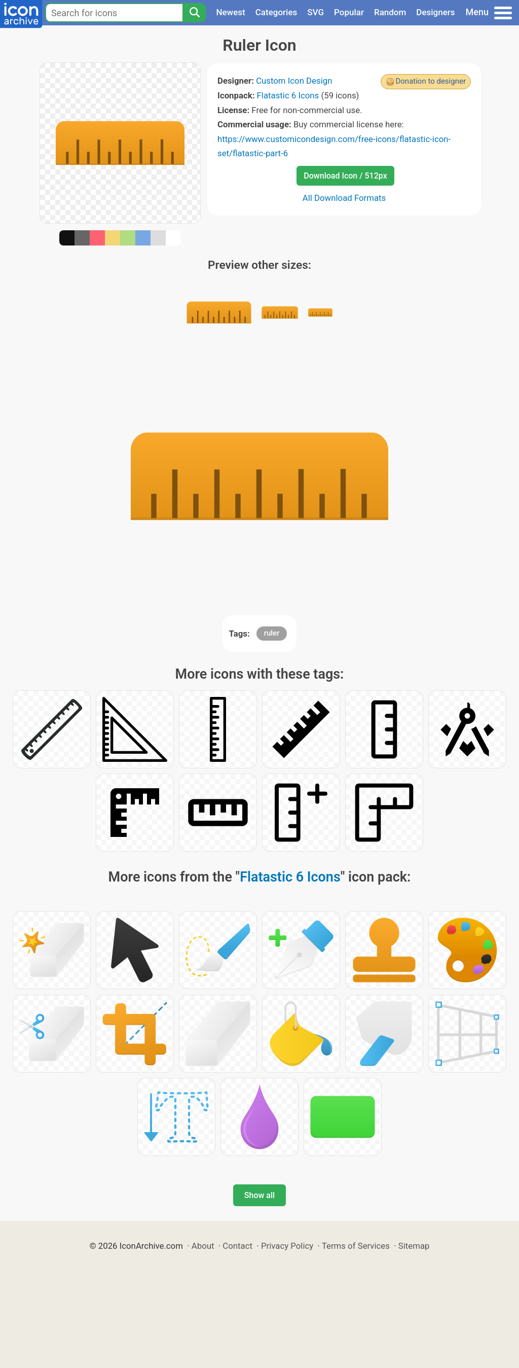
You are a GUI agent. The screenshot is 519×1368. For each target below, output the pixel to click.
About (203, 1246)
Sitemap (414, 1246)
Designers (435, 12)
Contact (237, 1246)
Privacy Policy (287, 1246)
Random (390, 12)
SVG (315, 12)
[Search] (194, 12)
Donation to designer (430, 81)
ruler (272, 633)
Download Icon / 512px (345, 176)
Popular (349, 12)
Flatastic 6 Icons (288, 95)
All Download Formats (344, 198)
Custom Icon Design (294, 81)
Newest (230, 12)
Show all (259, 1195)
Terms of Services (356, 1246)
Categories (276, 12)
